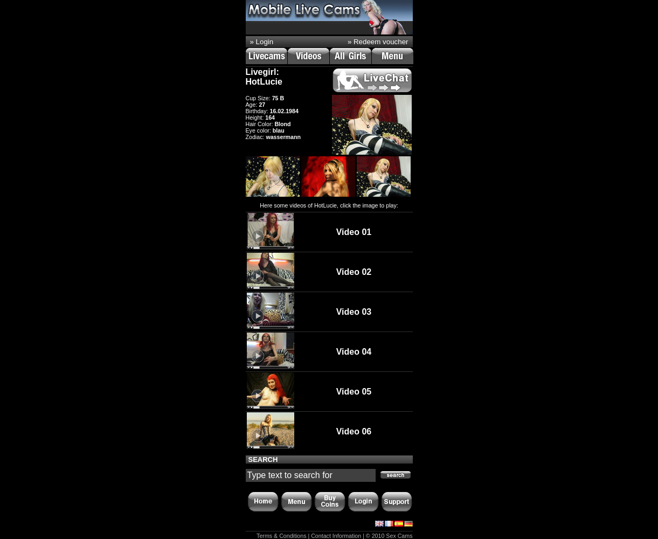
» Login (262, 42)
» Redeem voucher (378, 42)
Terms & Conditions (281, 536)
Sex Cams (399, 536)
